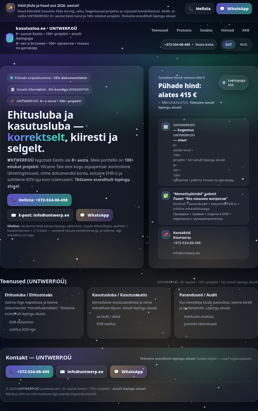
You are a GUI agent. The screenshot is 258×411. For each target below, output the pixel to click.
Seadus (206, 30)
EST (228, 44)
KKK (245, 30)
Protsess (184, 30)
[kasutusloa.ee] (48, 37)
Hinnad (227, 30)
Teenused (159, 30)
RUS (243, 44)
